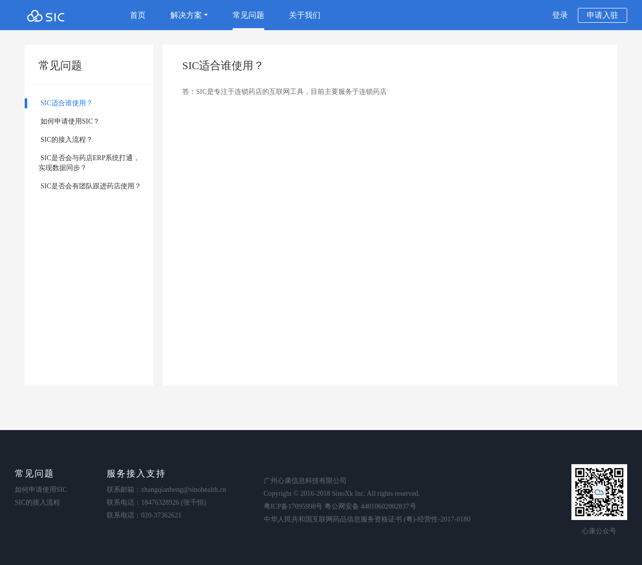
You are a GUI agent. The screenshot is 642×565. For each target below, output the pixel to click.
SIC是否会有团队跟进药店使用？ (90, 186)
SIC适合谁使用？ (66, 103)
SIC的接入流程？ (66, 139)
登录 (560, 15)
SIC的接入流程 (37, 502)
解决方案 (189, 15)
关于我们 (305, 15)
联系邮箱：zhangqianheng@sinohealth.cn (166, 489)
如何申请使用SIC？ (70, 121)
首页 (138, 15)
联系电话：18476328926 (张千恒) (156, 502)
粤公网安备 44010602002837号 (370, 506)
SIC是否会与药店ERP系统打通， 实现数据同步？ (82, 163)
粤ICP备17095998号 (293, 506)
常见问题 (248, 15)
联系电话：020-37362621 (144, 515)
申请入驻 (602, 15)
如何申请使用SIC (41, 489)
